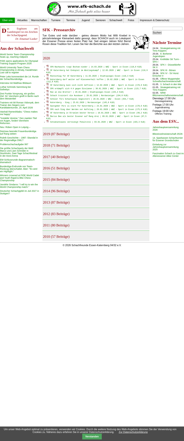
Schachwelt (115, 20)
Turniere (55, 20)
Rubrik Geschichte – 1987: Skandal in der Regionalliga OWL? (19, 138)
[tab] (95, 57)
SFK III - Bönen (168, 70)
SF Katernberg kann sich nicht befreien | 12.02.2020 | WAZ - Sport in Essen (99, 86)
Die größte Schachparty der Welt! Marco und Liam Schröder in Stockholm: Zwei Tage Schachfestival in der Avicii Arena (18, 152)
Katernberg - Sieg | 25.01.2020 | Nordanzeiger (82, 103)
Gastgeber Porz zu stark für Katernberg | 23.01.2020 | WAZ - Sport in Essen (99, 106)
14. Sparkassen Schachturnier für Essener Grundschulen (168, 139)
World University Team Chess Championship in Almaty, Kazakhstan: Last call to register (19, 70)
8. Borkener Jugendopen (162, 55)
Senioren (100, 20)
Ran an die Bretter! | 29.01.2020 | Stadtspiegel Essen (87, 93)
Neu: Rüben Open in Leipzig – (15, 127)
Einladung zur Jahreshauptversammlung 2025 (166, 147)
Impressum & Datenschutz (154, 20)
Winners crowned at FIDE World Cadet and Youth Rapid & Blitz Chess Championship (19, 178)
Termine (70, 20)
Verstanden (92, 436)
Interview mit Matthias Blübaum (15, 83)
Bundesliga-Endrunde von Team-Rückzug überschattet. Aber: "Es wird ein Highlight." (18, 169)
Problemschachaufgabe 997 (14, 144)
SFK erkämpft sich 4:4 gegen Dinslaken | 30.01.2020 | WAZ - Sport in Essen (98, 89)
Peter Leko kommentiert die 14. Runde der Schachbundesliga (19, 77)
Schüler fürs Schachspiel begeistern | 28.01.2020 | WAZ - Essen (92, 99)
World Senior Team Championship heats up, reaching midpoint (17, 55)
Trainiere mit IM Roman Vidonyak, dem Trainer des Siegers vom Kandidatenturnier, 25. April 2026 (19, 105)
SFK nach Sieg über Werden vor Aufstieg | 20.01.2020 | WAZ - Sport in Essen (99, 110)
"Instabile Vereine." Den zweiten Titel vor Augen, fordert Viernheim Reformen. (18, 120)
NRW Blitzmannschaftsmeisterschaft (168, 94)
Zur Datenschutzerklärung (133, 432)
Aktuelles (22, 20)
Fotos (131, 20)
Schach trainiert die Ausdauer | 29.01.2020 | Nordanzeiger (89, 96)
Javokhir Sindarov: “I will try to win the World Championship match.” (19, 185)
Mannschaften (39, 20)
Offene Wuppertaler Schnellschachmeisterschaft (167, 80)
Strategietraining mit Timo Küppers (166, 49)
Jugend (85, 20)
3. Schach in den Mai (170, 84)
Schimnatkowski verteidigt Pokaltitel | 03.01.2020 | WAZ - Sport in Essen (97, 123)
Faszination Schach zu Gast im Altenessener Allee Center (168, 154)
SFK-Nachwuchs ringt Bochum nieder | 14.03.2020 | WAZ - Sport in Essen (96, 66)
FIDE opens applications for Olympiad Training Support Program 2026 (19, 62)
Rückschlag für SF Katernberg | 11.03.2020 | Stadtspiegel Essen (92, 76)
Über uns (7, 20)
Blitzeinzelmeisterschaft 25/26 (167, 134)
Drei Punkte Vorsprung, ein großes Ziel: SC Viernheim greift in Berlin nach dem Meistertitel (19, 96)
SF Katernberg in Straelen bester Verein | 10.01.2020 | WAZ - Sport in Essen (99, 113)
